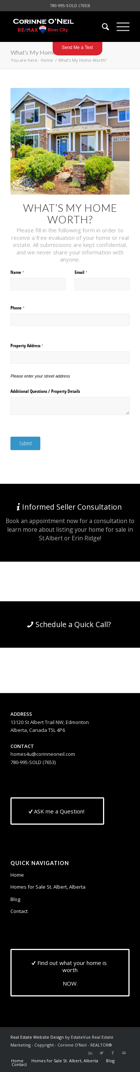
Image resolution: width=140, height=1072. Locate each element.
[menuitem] (101, 27)
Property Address (33, 345)
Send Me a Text (77, 47)
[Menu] (119, 27)
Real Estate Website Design (37, 1037)
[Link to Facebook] (112, 1053)
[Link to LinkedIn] (90, 1053)
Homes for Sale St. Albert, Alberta (47, 886)
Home (17, 874)
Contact (19, 911)
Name (24, 272)
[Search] (101, 27)
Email (88, 272)
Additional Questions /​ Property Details (45, 391)
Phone (24, 308)
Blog (15, 899)
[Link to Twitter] (101, 1053)
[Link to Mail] (124, 1053)
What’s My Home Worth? (43, 52)
